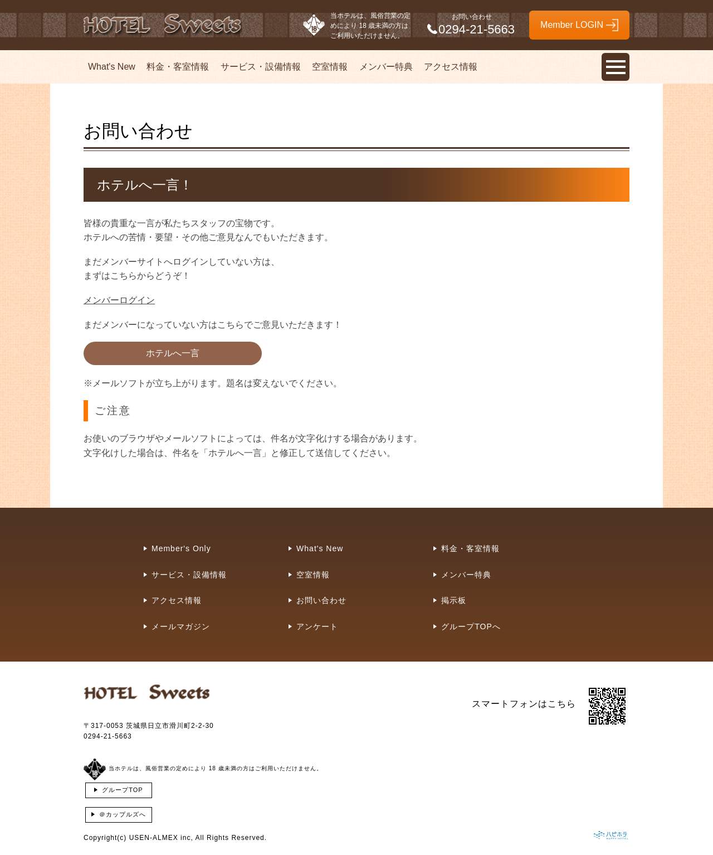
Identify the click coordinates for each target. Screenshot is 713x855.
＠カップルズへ (122, 814)
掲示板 (453, 600)
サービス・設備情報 (261, 66)
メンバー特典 (386, 66)
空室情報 (330, 66)
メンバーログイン (119, 300)
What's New (111, 66)
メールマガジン (181, 626)
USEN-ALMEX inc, (161, 838)
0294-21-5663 (108, 736)
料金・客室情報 (177, 66)
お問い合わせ (321, 600)
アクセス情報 (450, 66)
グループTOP (122, 789)
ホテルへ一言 (172, 353)
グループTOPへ (471, 626)
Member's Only (181, 548)
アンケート (317, 626)
